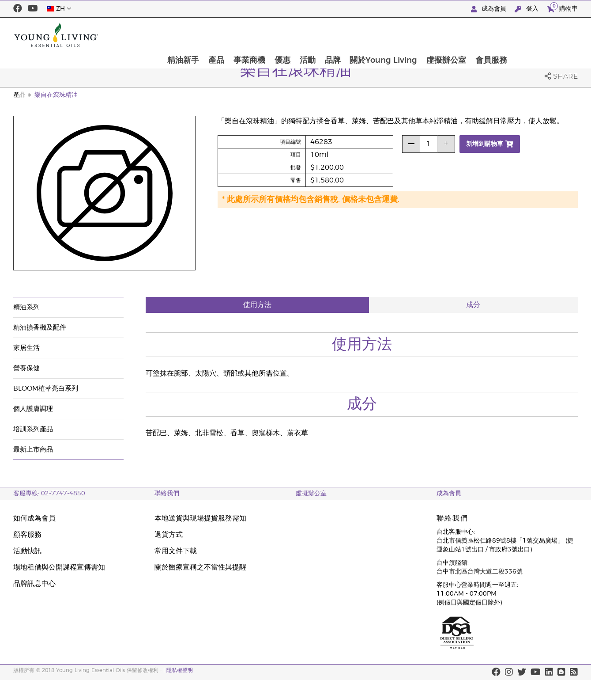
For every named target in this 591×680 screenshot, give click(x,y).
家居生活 (26, 348)
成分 (473, 304)
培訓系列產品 (33, 429)
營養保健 (26, 368)
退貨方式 (168, 534)
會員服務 (557, 35)
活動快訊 (27, 551)
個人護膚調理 (33, 409)
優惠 (346, 35)
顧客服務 (27, 534)
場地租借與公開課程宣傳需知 (59, 567)
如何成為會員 (34, 518)
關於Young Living (448, 35)
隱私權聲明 (179, 670)
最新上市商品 (33, 449)
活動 (371, 35)
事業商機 (312, 35)
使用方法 (257, 304)
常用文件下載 (175, 551)
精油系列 (26, 307)
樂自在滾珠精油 (56, 95)
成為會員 (489, 9)
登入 (527, 9)
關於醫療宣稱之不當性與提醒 (200, 567)
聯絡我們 (166, 493)
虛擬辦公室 (511, 35)
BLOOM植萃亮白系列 (45, 388)
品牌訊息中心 (34, 583)
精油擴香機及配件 (39, 327)
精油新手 (245, 35)
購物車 (562, 8)
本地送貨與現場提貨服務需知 (200, 518)
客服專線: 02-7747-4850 (49, 493)
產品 (278, 35)
